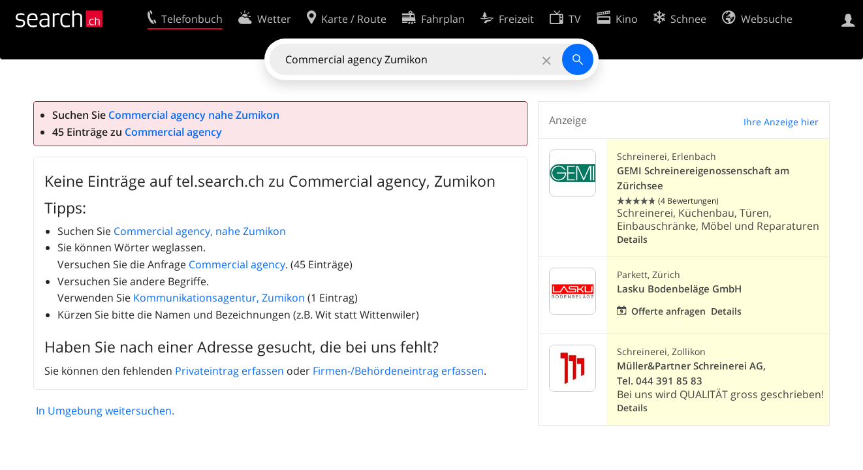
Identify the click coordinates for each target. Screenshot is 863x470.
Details (632, 239)
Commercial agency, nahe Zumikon (200, 231)
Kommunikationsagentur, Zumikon (219, 297)
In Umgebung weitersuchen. (105, 410)
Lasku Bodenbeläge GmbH (679, 289)
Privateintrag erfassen (229, 371)
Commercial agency (173, 132)
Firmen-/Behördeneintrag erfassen (398, 371)
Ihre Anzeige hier (781, 122)
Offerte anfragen (668, 311)
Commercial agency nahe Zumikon (193, 115)
